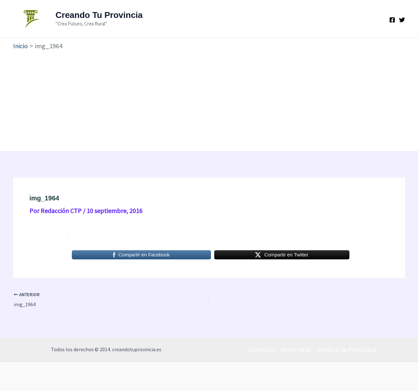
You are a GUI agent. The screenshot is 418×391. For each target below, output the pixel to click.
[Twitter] (402, 20)
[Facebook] (392, 20)
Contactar (261, 349)
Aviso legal (296, 349)
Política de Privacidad (347, 349)
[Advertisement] (209, 99)
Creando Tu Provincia (99, 15)
